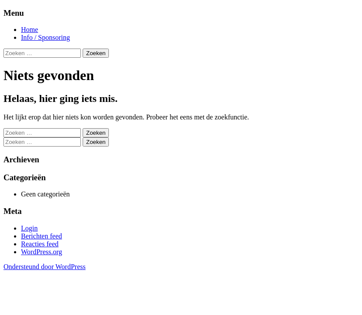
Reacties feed (40, 244)
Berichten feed (41, 236)
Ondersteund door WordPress (44, 266)
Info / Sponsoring (45, 37)
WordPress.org (41, 252)
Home (29, 29)
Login (29, 228)
